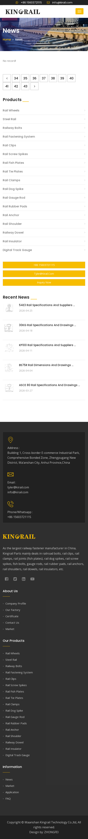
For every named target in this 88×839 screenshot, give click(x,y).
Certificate (11, 616)
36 (34, 78)
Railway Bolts (12, 128)
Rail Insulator (12, 241)
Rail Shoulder (12, 224)
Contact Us (12, 622)
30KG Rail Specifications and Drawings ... (47, 325)
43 (25, 86)
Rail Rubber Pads (15, 206)
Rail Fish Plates (13, 163)
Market (9, 629)
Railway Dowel (13, 232)
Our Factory (12, 610)
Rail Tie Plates (13, 171)
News (9, 779)
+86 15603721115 (29, 2)
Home (7, 39)
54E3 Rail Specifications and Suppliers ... (47, 305)
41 (7, 86)
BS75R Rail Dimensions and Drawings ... (46, 365)
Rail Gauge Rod (14, 198)
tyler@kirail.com (44, 273)
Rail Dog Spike (13, 189)
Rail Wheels (11, 110)
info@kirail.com (59, 2)
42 (16, 86)
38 (53, 78)
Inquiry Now (44, 282)
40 (71, 78)
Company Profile (15, 603)
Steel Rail (9, 119)
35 (25, 78)
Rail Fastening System (19, 137)
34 (16, 78)
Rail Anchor (11, 215)
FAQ (8, 798)
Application (12, 792)
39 (62, 78)
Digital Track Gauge (17, 250)
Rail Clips (9, 145)
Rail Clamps (11, 180)
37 (44, 78)
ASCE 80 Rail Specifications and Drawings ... (49, 385)
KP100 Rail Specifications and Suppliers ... (47, 345)
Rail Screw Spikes (15, 154)
